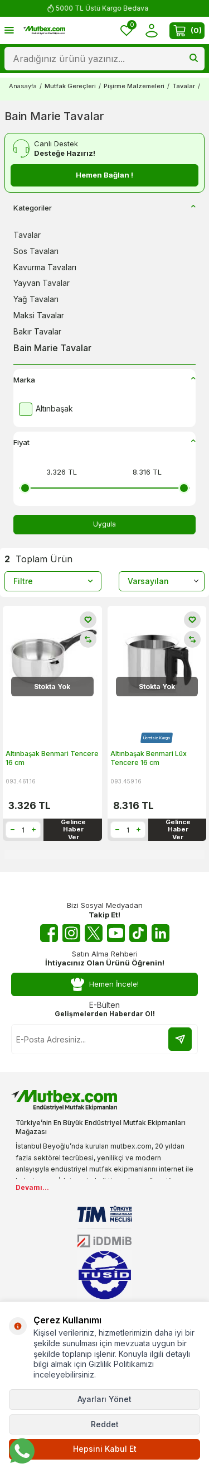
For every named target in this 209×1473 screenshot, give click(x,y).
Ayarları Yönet (104, 1399)
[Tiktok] (138, 933)
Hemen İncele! (105, 984)
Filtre (53, 581)
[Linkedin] (160, 933)
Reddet (105, 1424)
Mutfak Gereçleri (70, 86)
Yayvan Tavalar (41, 283)
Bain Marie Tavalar (52, 347)
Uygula (104, 524)
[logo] (44, 30)
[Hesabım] (151, 30)
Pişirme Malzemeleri (134, 86)
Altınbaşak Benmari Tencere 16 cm (52, 758)
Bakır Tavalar (37, 331)
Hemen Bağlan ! (104, 174)
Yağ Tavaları (36, 299)
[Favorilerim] (126, 30)
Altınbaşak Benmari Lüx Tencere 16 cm (148, 758)
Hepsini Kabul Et (105, 1448)
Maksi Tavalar (38, 315)
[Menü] (9, 30)
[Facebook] (49, 933)
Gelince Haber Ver (73, 829)
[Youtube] (116, 933)
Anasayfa (23, 86)
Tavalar (183, 86)
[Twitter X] (94, 933)
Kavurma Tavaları (44, 267)
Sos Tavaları (36, 251)
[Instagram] (71, 933)
